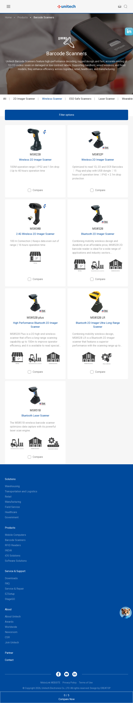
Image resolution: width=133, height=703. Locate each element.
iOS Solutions (12, 555)
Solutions (10, 479)
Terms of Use (86, 682)
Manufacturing (13, 501)
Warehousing (12, 486)
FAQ (7, 583)
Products (22, 17)
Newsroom (11, 632)
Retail (8, 496)
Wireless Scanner (52, 98)
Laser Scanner (107, 98)
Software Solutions (16, 560)
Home (8, 17)
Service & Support (15, 571)
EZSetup (10, 593)
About (8, 609)
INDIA (8, 550)
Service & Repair (14, 588)
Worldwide (11, 626)
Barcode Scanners (43, 17)
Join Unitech (12, 642)
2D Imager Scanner (24, 98)
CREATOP (105, 688)
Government (12, 517)
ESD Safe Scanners (80, 98)
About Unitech (13, 616)
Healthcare (11, 512)
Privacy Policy (70, 682)
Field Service (12, 507)
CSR (7, 637)
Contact (9, 660)
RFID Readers (13, 545)
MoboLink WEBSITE (50, 682)
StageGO (10, 599)
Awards (9, 621)
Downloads (11, 578)
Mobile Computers (15, 534)
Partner (9, 652)
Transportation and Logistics (21, 491)
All (4, 98)
